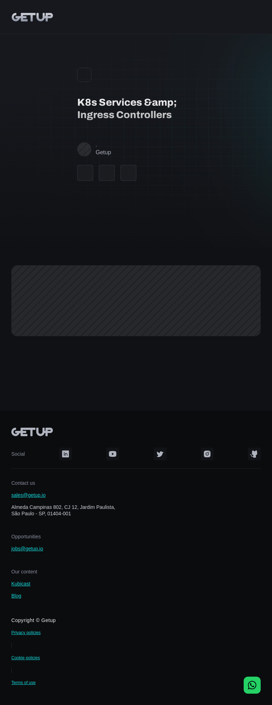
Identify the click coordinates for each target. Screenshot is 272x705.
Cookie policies (25, 657)
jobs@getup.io (27, 548)
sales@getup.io (28, 495)
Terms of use (23, 682)
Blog (16, 596)
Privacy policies (26, 632)
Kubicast (20, 584)
